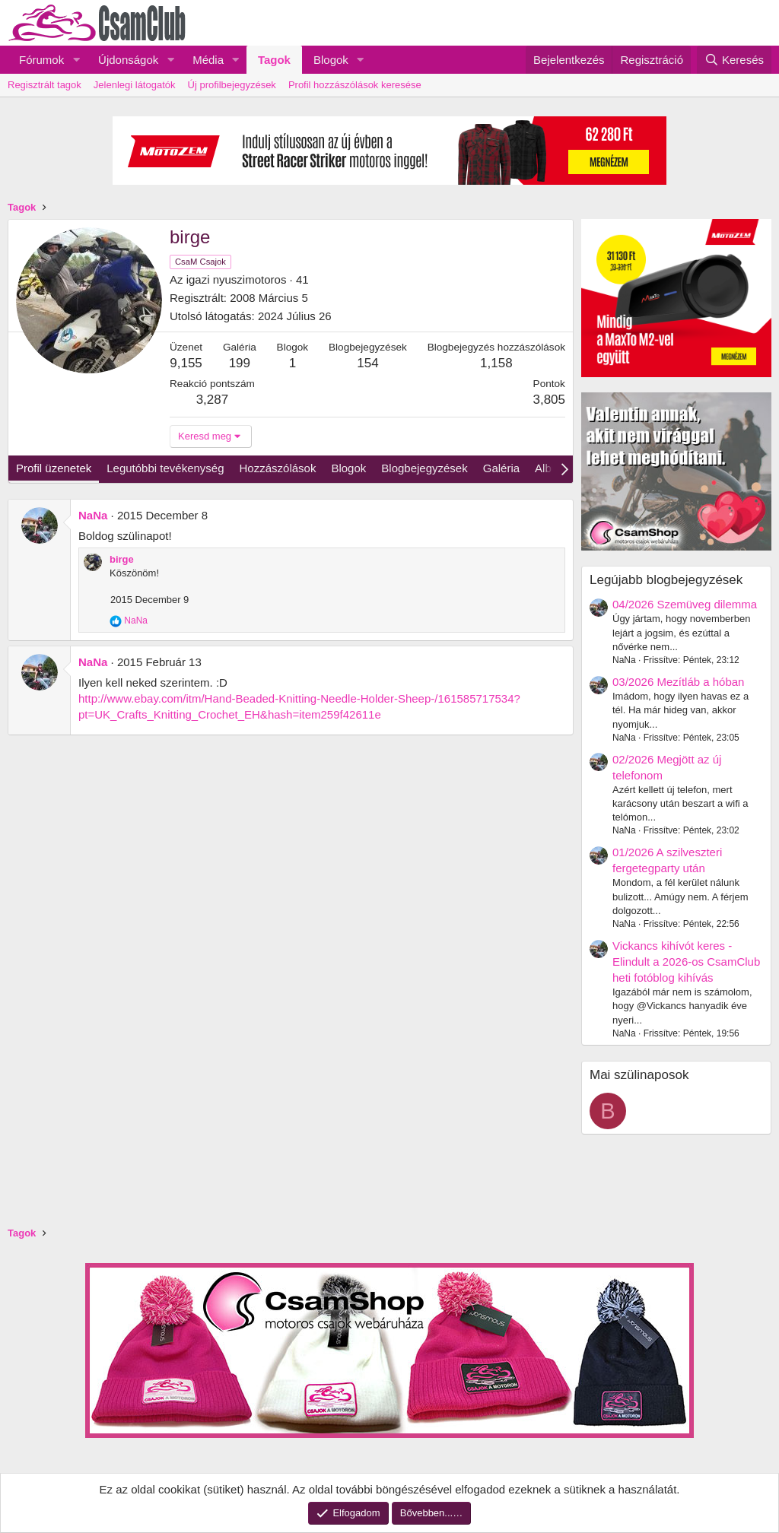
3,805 (549, 399)
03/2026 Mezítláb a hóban (678, 681)
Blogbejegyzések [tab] (424, 468)
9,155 (186, 363)
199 (239, 363)
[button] (76, 60)
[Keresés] (734, 60)
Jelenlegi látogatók (135, 84)
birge (122, 559)
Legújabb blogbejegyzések (666, 580)
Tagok (274, 59)
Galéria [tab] (501, 468)
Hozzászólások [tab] (278, 468)
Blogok (330, 59)
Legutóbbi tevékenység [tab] (165, 468)
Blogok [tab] (348, 468)
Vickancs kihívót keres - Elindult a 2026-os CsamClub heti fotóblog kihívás (686, 961)
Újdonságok (128, 59)
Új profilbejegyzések (232, 84)
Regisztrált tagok (44, 84)
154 (367, 363)
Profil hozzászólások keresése (354, 84)
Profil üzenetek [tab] (53, 468)
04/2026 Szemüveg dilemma (684, 604)
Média (208, 59)
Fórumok (41, 59)
